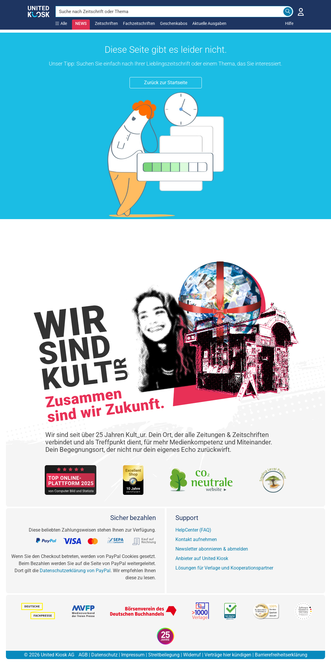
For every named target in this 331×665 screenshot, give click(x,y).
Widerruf (192, 655)
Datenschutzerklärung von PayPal (75, 570)
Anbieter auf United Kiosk (201, 558)
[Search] (287, 11)
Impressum (133, 655)
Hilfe (289, 23)
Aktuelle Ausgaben (209, 23)
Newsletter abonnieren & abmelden (211, 549)
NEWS (81, 23)
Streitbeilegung (164, 655)
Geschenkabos (173, 23)
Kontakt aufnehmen (196, 539)
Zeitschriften (106, 23)
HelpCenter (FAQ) (193, 530)
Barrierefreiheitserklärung (281, 655)
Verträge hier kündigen (227, 655)
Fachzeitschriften (139, 23)
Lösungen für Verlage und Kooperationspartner (224, 568)
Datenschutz (104, 655)
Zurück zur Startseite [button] (165, 82)
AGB (83, 655)
